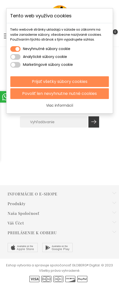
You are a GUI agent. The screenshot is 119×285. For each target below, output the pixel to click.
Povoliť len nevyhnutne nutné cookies (59, 93)
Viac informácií (59, 105)
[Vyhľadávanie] (54, 122)
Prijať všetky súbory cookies (59, 81)
